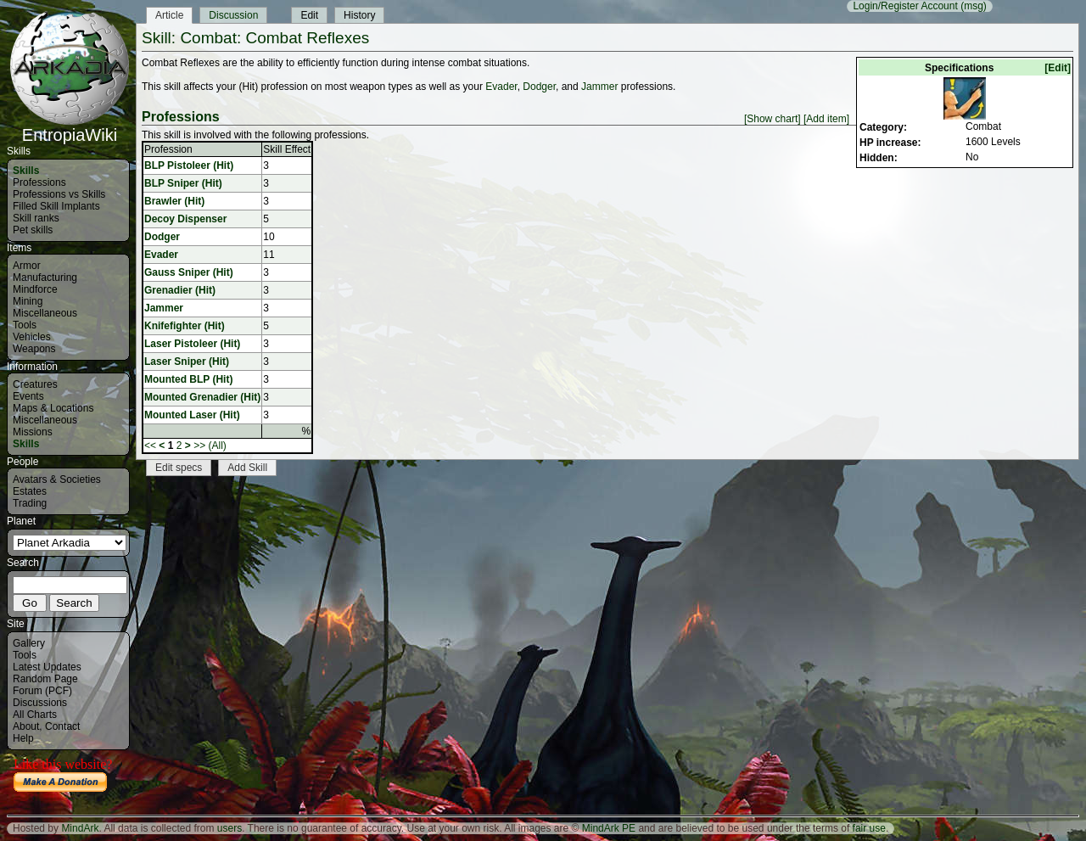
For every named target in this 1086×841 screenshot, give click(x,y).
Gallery (29, 643)
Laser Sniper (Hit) (186, 361)
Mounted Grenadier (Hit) (202, 397)
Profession (168, 149)
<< (150, 445)
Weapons (34, 349)
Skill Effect (287, 149)
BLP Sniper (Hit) (183, 183)
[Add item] (826, 119)
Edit (309, 15)
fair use (869, 828)
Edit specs (178, 468)
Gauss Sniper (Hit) (188, 272)
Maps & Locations (53, 408)
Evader (501, 87)
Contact (62, 726)
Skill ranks (36, 218)
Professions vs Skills (59, 194)
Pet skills (33, 230)
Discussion (233, 15)
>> (199, 445)
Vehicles (32, 337)
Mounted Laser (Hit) (192, 415)
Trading (30, 503)
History (359, 15)
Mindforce (35, 289)
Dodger (539, 87)
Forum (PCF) (42, 691)
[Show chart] (772, 119)
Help (23, 738)
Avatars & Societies (57, 479)
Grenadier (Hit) (180, 290)
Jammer (599, 87)
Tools (24, 325)
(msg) (973, 6)
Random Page (45, 679)
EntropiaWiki (69, 127)
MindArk (79, 828)
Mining (27, 301)
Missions (33, 432)
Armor (27, 266)
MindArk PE (608, 828)
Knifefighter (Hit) (184, 326)
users (229, 828)
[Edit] (1057, 68)
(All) (218, 445)
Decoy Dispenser (185, 219)
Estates (30, 491)
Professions (39, 182)
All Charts (35, 714)
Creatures (35, 384)
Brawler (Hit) (174, 201)
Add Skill (247, 468)
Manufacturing (45, 277)
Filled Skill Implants (56, 206)
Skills (26, 171)
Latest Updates (47, 667)
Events (28, 396)
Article (169, 15)
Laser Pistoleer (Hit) (192, 344)
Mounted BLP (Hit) (188, 379)
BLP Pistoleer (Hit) (188, 165)
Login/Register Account (905, 6)
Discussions (40, 703)
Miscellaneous (45, 313)
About (26, 726)
